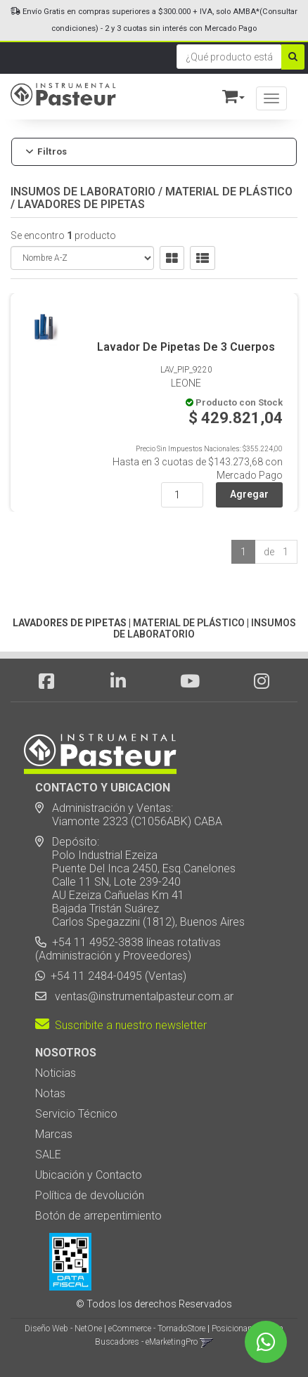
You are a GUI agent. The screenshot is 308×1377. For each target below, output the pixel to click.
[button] (227, 94)
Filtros (46, 152)
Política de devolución (89, 1195)
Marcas (53, 1134)
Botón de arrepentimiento (98, 1215)
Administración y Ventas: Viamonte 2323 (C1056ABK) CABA (128, 814)
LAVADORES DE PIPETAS (81, 204)
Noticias (55, 1073)
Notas (50, 1093)
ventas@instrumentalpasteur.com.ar (141, 996)
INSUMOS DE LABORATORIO (83, 191)
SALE (48, 1154)
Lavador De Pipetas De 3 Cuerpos (186, 347)
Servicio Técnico (76, 1113)
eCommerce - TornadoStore (156, 1328)
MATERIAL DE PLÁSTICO (229, 191)
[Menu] (271, 98)
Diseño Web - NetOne (63, 1328)
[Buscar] (292, 57)
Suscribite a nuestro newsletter (121, 1025)
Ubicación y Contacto (88, 1175)
